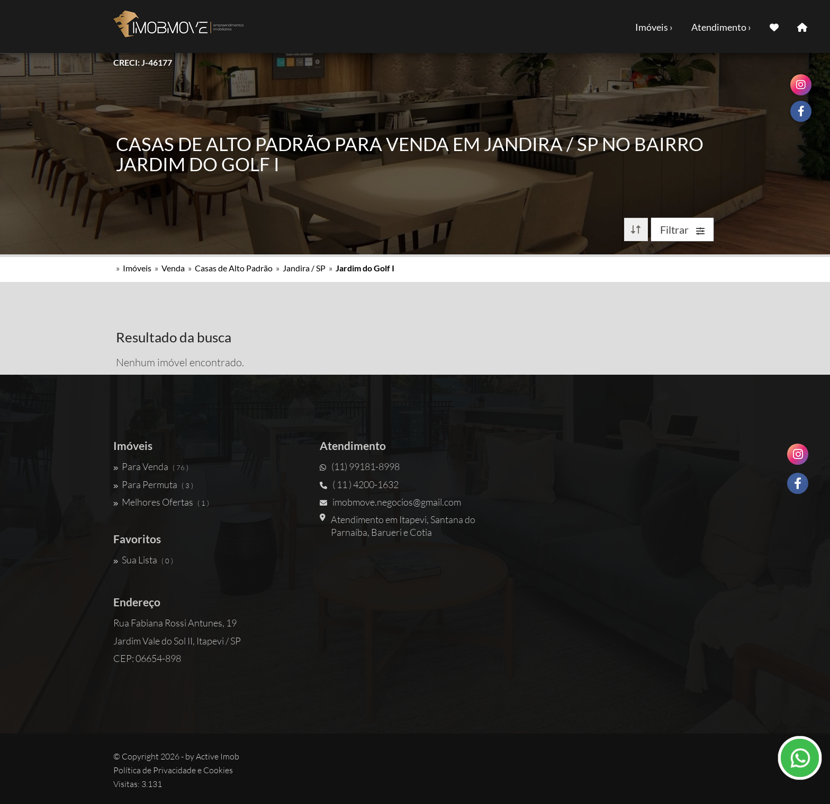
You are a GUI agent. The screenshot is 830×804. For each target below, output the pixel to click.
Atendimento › (721, 27)
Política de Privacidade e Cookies (173, 770)
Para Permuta (153, 484)
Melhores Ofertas (161, 502)
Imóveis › (654, 27)
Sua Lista (143, 560)
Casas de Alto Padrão (234, 268)
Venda (173, 268)
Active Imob (217, 756)
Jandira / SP (304, 268)
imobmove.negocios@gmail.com (390, 502)
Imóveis (137, 268)
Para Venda (150, 466)
